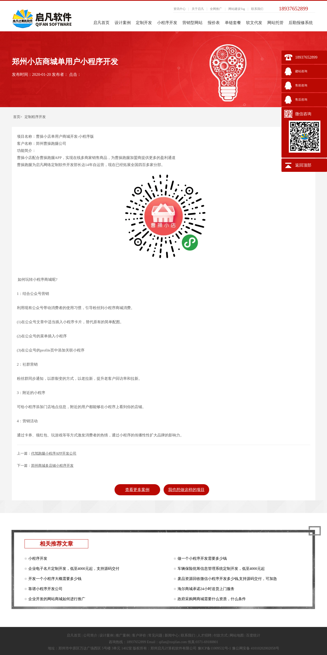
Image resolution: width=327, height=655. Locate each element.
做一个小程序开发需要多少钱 (202, 558)
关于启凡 (198, 9)
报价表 (214, 22)
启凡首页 (101, 22)
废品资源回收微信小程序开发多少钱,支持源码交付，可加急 (227, 579)
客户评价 (139, 635)
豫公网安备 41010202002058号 (255, 648)
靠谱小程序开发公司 (45, 589)
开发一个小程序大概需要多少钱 (54, 579)
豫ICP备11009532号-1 (214, 648)
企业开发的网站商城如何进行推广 (56, 599)
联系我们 (257, 9)
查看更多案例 (137, 489)
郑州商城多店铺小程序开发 (52, 465)
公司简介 (90, 635)
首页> (17, 117)
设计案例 (123, 22)
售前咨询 (301, 85)
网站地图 (237, 635)
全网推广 (216, 9)
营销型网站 (192, 22)
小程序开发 (167, 22)
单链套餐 (233, 22)
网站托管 (275, 22)
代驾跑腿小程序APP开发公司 (54, 453)
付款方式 (220, 635)
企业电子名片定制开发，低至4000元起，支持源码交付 (73, 569)
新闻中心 (172, 635)
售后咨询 (301, 99)
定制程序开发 (35, 117)
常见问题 (155, 635)
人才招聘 (204, 635)
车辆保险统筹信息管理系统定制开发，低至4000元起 (221, 569)
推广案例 (123, 635)
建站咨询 (301, 71)
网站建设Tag (236, 9)
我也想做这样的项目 (186, 489)
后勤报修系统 (301, 22)
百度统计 (253, 635)
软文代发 (254, 22)
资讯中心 (179, 9)
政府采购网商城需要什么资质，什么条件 (212, 599)
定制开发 (144, 22)
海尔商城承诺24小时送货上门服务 (206, 589)
